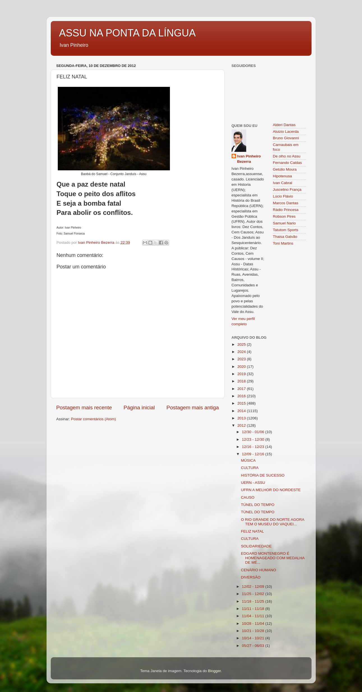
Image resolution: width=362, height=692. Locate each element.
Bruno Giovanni (286, 138)
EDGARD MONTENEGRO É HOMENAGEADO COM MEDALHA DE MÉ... (273, 558)
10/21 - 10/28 (253, 631)
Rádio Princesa (286, 210)
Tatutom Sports (285, 230)
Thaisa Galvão (285, 236)
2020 (242, 366)
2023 (242, 359)
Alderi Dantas (284, 125)
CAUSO (247, 497)
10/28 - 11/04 (253, 623)
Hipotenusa (282, 176)
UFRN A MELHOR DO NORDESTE (271, 490)
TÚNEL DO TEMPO (257, 505)
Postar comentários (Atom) (93, 419)
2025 (242, 344)
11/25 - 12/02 (253, 594)
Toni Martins (283, 243)
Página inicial (139, 407)
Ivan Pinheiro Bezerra (249, 159)
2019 (242, 374)
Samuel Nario (284, 223)
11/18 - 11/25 (253, 601)
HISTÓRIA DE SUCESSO (262, 475)
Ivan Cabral (282, 183)
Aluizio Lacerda (286, 131)
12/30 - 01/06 (253, 432)
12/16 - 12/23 (253, 447)
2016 (242, 396)
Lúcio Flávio (283, 196)
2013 (242, 418)
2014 (242, 411)
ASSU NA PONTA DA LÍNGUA (127, 33)
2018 (242, 381)
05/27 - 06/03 (253, 646)
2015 (242, 403)
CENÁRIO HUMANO (258, 570)
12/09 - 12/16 (253, 454)
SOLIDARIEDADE (256, 546)
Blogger (214, 671)
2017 (242, 389)
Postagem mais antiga (193, 407)
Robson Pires (284, 216)
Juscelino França (287, 189)
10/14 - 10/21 (253, 638)
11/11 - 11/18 (253, 609)
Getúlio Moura (285, 169)
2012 (242, 425)
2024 (242, 352)
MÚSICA (248, 460)
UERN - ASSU (253, 482)
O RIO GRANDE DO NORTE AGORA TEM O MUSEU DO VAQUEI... (272, 521)
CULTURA (250, 468)
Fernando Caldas (287, 163)
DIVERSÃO (250, 577)
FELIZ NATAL (252, 531)
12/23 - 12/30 (253, 439)
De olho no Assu (286, 156)
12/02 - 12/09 (253, 586)
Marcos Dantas (285, 203)
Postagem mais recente (84, 407)
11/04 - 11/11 (253, 616)
